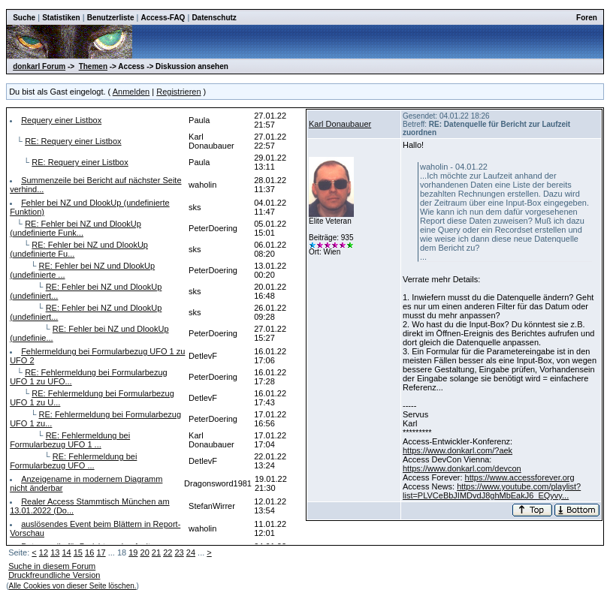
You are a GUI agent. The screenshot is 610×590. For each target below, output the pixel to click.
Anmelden (131, 91)
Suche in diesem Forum (51, 565)
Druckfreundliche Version (54, 574)
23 (178, 552)
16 (89, 552)
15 (78, 552)
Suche (24, 18)
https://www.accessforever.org (520, 477)
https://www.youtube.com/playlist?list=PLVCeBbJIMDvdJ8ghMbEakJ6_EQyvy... (492, 491)
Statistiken (61, 18)
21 (156, 552)
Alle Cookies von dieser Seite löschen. (72, 586)
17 (100, 552)
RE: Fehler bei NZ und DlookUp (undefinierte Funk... (75, 228)
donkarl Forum (39, 66)
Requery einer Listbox (61, 120)
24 (190, 552)
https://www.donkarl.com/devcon (462, 468)
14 (66, 552)
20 (144, 552)
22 (167, 552)
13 (54, 552)
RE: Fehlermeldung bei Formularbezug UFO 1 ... (70, 440)
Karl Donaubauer (340, 123)
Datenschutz (214, 18)
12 (43, 552)
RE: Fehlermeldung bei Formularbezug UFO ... (73, 461)
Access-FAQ (162, 18)
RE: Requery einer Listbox (73, 141)
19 (132, 552)
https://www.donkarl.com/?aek (457, 450)
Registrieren (178, 91)
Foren (586, 18)
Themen (93, 66)
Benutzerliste (110, 18)
